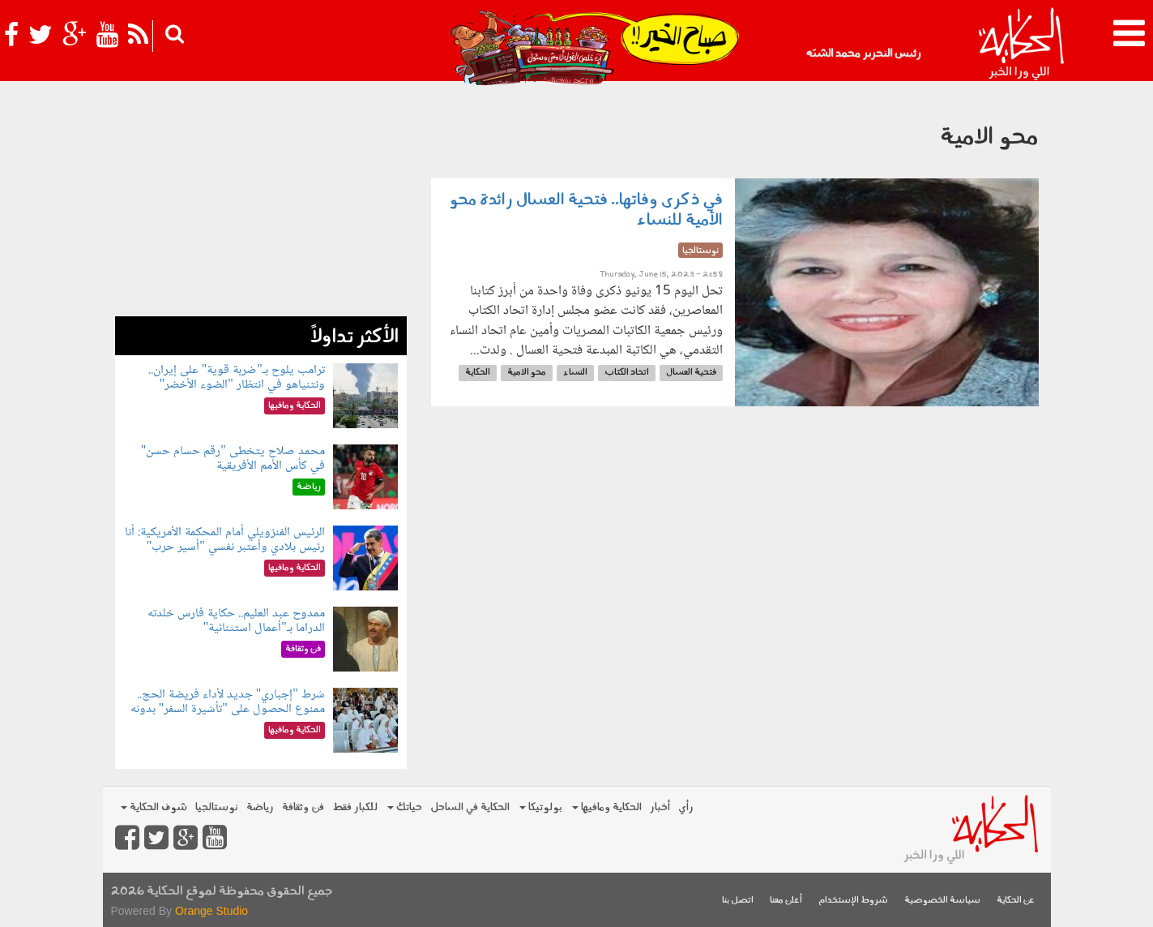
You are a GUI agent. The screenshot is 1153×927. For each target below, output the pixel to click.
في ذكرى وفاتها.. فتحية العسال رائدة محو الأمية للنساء (586, 210)
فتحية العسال (691, 373)
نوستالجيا (216, 807)
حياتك (404, 807)
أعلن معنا (786, 901)
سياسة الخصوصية (942, 901)
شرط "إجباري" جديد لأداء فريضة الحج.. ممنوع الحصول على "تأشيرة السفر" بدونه (227, 702)
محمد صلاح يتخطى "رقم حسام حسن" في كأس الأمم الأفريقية (233, 458)
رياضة (260, 807)
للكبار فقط (355, 807)
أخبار (660, 807)
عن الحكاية (1016, 901)
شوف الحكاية (154, 807)
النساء (575, 373)
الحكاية (477, 373)
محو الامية (526, 373)
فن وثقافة (303, 807)
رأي (686, 807)
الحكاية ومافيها (607, 807)
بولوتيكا (540, 807)
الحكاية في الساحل (470, 807)
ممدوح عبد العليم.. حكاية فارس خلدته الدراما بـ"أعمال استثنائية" (236, 621)
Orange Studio (211, 910)
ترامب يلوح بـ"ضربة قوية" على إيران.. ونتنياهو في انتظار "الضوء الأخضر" (236, 377)
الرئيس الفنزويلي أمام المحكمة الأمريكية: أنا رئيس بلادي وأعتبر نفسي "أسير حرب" (225, 539)
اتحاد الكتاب (626, 373)
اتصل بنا (738, 901)
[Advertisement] (261, 202)
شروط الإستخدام (853, 901)
